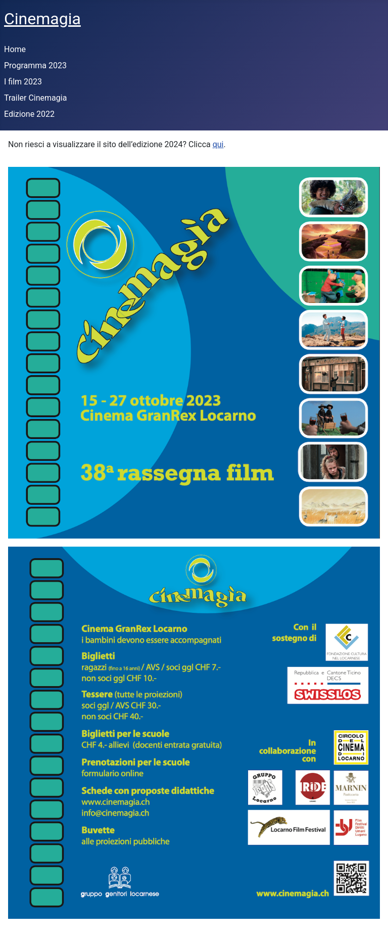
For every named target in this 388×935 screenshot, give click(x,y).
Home (15, 49)
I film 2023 (23, 81)
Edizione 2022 (29, 114)
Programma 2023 (35, 65)
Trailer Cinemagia (35, 98)
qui (218, 144)
